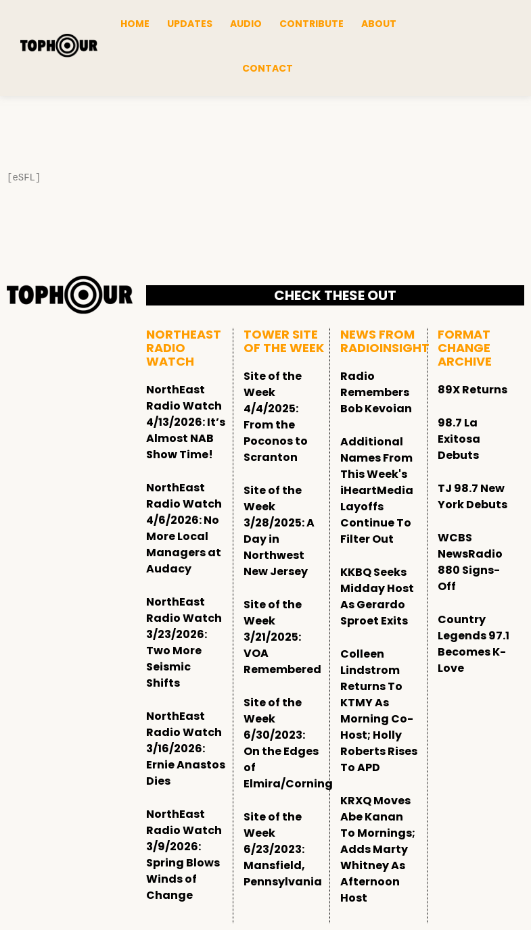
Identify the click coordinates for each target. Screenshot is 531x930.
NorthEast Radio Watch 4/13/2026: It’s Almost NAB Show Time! (185, 422)
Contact (267, 68)
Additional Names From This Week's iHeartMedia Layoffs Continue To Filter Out (376, 490)
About (378, 23)
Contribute (311, 23)
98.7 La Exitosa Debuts (459, 439)
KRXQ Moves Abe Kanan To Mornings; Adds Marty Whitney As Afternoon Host (377, 849)
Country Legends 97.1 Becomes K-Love (473, 644)
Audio (246, 23)
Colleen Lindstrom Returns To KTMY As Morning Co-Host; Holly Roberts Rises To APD (378, 710)
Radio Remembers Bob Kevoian (376, 392)
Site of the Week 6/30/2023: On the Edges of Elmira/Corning (288, 743)
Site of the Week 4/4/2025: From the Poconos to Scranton (276, 416)
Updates (189, 23)
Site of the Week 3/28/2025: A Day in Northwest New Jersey (279, 531)
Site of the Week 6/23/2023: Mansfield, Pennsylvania (283, 849)
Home (134, 23)
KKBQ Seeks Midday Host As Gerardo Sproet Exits (377, 596)
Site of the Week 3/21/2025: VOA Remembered (282, 637)
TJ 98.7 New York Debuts (472, 496)
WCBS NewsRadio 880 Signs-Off (470, 562)
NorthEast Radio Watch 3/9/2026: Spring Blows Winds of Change (184, 854)
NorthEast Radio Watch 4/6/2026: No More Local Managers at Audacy (184, 528)
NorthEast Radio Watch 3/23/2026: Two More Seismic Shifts (184, 642)
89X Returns (472, 389)
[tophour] (58, 45)
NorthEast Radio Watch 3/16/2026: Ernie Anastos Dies (185, 748)
